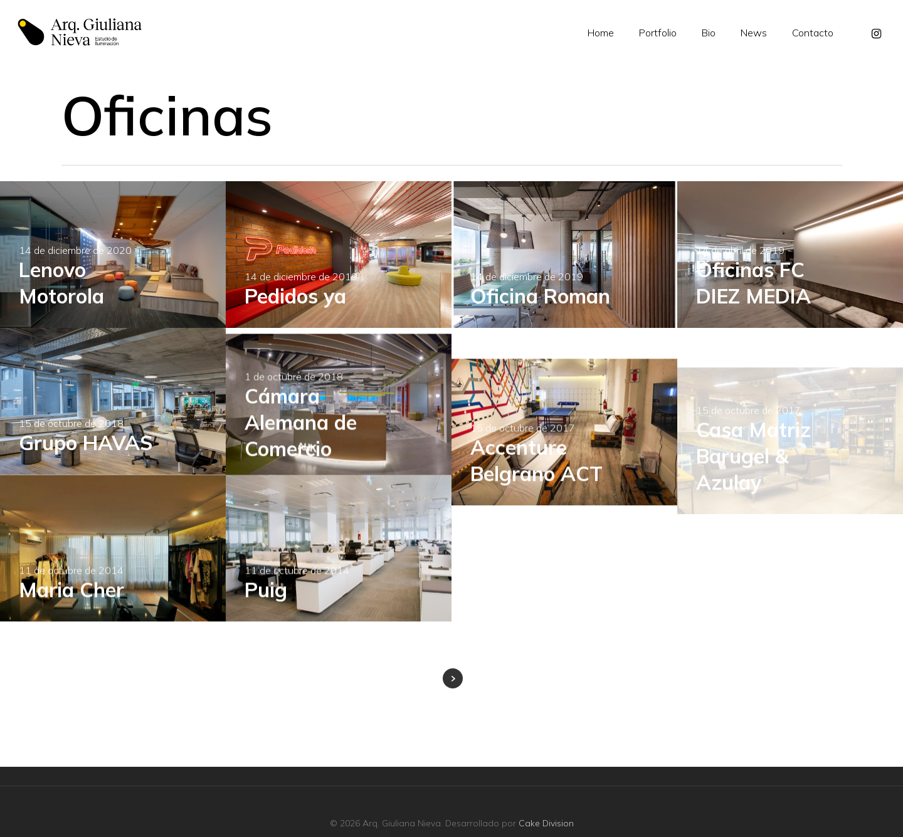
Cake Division (546, 823)
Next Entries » (453, 678)
